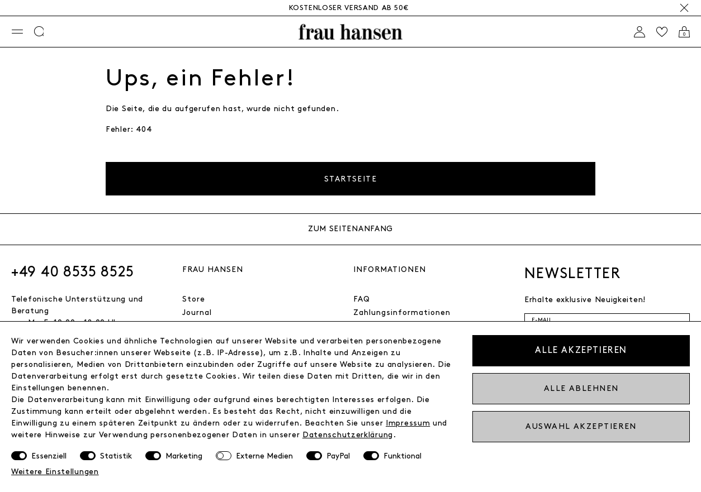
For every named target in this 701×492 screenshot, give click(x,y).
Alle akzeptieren (581, 350)
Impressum (408, 423)
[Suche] (40, 31)
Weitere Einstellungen (55, 471)
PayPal (338, 456)
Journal (197, 312)
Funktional (402, 456)
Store (193, 299)
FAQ (361, 299)
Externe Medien (264, 456)
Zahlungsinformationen (402, 312)
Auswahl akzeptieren (580, 426)
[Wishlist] (662, 31)
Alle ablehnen (581, 388)
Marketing (183, 456)
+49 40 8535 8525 (72, 272)
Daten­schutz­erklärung (347, 434)
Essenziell (49, 456)
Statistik (116, 456)
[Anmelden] (639, 31)
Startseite (350, 179)
